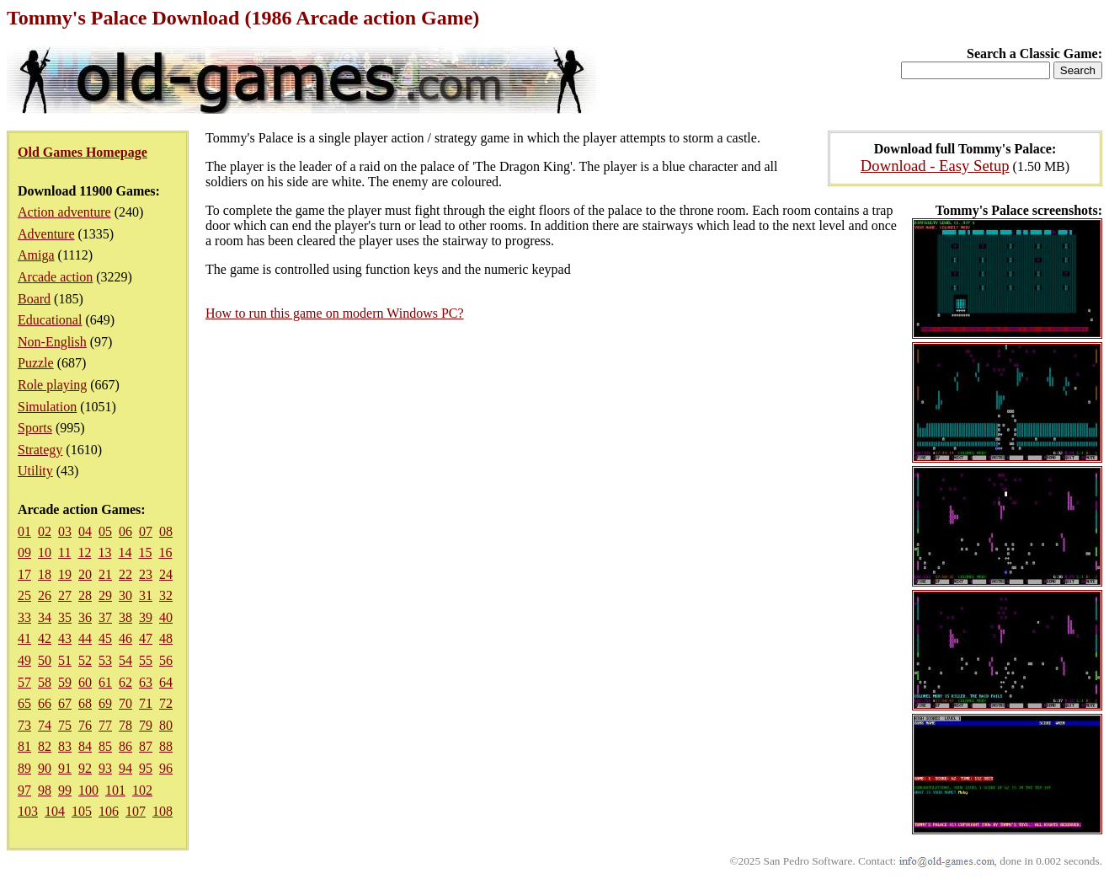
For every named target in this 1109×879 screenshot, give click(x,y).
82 (44, 746)
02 (44, 531)
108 (162, 811)
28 (85, 595)
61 (105, 682)
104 (55, 811)
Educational (50, 320)
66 (44, 703)
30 (125, 595)
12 (84, 552)
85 (105, 746)
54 (125, 660)
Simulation (47, 406)
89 (24, 768)
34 (44, 617)
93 (105, 768)
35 (65, 617)
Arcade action (55, 277)
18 (44, 574)
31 (145, 595)
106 (109, 811)
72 (166, 703)
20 (85, 574)
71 (145, 703)
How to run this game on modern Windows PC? (334, 313)
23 (145, 574)
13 (104, 552)
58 (44, 682)
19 (65, 574)
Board (34, 299)
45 (105, 638)
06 (125, 531)
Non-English (52, 342)
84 (85, 746)
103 (28, 811)
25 (24, 595)
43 (65, 638)
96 (166, 768)
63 (145, 682)
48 (166, 638)
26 (44, 595)
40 (166, 617)
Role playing (52, 385)
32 (166, 595)
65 (24, 703)
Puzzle (36, 363)
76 (85, 725)
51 (65, 660)
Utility (35, 471)
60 (85, 682)
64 (166, 682)
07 (145, 531)
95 (145, 768)
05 (105, 531)
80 (166, 725)
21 (105, 574)
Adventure (46, 234)
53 (105, 660)
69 (105, 703)
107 (135, 811)
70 (125, 703)
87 (145, 746)
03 (65, 531)
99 (65, 790)
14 (124, 552)
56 (166, 660)
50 (44, 660)
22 (125, 574)
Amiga (36, 255)
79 (145, 725)
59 (65, 682)
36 (85, 617)
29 (105, 595)
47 (145, 638)
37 (105, 617)
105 (82, 811)
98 (44, 790)
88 (166, 746)
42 (44, 638)
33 (24, 617)
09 (24, 552)
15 (145, 552)
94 (125, 768)
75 (65, 725)
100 (88, 790)
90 (44, 768)
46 (125, 638)
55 (145, 660)
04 (85, 531)
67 (65, 703)
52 (85, 660)
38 (125, 617)
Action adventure (64, 212)
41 (24, 638)
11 (64, 552)
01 (24, 531)
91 (65, 768)
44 (85, 638)
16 (165, 552)
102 (142, 790)
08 (166, 531)
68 (85, 703)
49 (24, 660)
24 (166, 574)
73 (24, 725)
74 (44, 725)
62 (125, 682)
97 (24, 790)
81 (24, 746)
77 (105, 725)
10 (44, 552)
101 (115, 790)
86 (125, 746)
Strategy (40, 449)
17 (24, 574)
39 (145, 617)
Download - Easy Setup (935, 165)
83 (65, 746)
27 (65, 595)
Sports (35, 428)
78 (125, 725)
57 (24, 682)
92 (85, 768)
